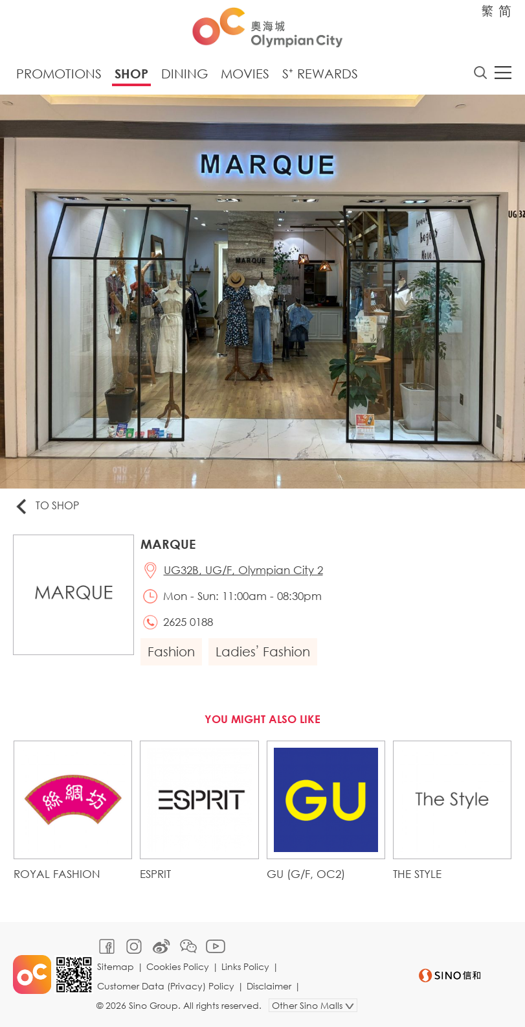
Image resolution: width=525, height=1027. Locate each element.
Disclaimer (269, 986)
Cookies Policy (177, 966)
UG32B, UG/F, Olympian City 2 (243, 570)
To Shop (46, 506)
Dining (184, 73)
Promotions (59, 73)
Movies (245, 73)
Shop (131, 73)
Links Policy (245, 966)
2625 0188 (188, 622)
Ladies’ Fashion (263, 651)
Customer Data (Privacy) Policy (165, 986)
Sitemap (115, 966)
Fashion (171, 651)
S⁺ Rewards (320, 73)
